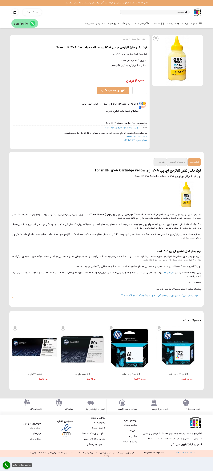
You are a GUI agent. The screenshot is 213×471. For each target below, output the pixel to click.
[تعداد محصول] (140, 90)
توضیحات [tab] (194, 162)
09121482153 (181, 452)
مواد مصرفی (135, 39)
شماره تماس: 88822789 (136, 136)
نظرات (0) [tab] (160, 162)
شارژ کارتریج (100, 23)
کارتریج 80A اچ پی (82, 374)
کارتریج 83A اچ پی (34, 374)
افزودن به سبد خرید (113, 90)
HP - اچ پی (138, 127)
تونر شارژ (125, 39)
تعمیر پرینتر (88, 23)
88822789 (191, 452)
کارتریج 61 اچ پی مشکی (130, 374)
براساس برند (142, 23)
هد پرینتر (173, 23)
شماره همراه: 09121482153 (135, 140)
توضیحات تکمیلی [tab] (177, 162)
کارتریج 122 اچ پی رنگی (178, 374)
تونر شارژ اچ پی (120, 127)
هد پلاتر (158, 23)
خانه (143, 39)
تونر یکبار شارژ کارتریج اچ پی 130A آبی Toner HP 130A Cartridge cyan (159, 296)
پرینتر (185, 23)
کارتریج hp (126, 23)
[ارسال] (185, 12)
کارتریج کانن (113, 23)
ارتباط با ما (169, 272)
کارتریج (196, 23)
